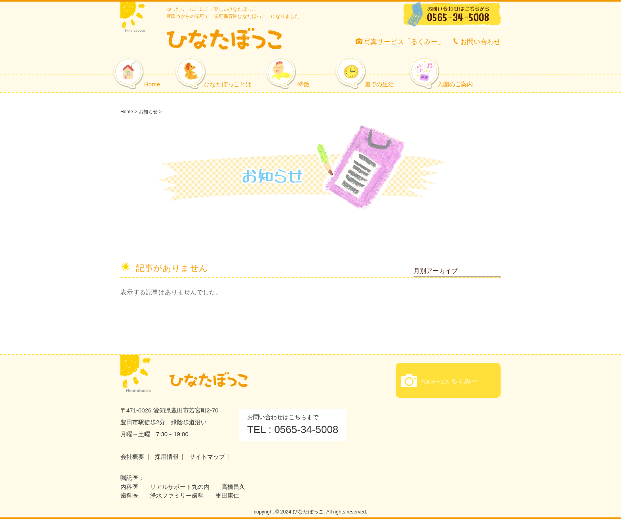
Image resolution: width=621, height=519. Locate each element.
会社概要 (132, 456)
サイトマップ (207, 456)
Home (152, 84)
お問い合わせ (476, 42)
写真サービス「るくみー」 (400, 42)
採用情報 (167, 456)
